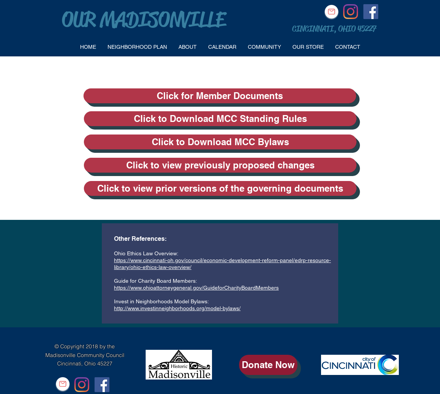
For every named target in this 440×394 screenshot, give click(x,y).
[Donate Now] (268, 365)
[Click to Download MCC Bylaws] (220, 142)
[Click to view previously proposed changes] (220, 165)
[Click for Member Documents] (220, 95)
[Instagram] (350, 11)
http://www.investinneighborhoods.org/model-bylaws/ (177, 308)
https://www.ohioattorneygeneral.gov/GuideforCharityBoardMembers (196, 288)
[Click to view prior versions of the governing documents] (220, 188)
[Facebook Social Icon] (370, 11)
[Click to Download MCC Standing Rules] (220, 118)
